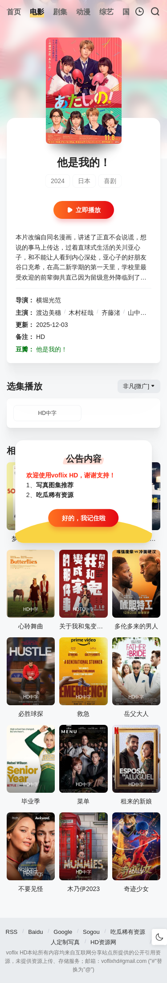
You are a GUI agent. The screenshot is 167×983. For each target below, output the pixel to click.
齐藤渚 (111, 312)
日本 (84, 180)
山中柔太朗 (143, 312)
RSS (12, 932)
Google (62, 932)
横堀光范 (48, 300)
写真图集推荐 (54, 485)
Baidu (35, 932)
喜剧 (110, 180)
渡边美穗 (48, 312)
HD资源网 (103, 942)
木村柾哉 (81, 312)
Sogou (91, 932)
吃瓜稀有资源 (127, 932)
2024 (58, 180)
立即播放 (84, 209)
